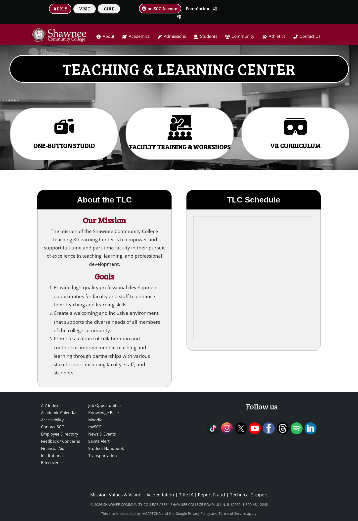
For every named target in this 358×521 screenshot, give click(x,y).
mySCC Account (160, 8)
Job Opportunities (105, 405)
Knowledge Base (103, 412)
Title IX (186, 495)
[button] (64, 134)
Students (208, 36)
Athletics (277, 36)
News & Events (102, 434)
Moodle (95, 420)
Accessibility (52, 420)
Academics (139, 36)
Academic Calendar (59, 412)
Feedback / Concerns (60, 441)
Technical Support (249, 495)
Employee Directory (59, 434)
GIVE (109, 9)
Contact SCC (52, 427)
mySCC (94, 427)
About (108, 36)
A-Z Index (49, 405)
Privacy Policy (199, 513)
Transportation (102, 455)
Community (242, 36)
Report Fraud (211, 495)
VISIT (84, 9)
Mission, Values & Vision (115, 495)
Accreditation (160, 495)
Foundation (197, 8)
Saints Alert (99, 441)
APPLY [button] (60, 9)
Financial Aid (52, 448)
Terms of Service (232, 513)
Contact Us (310, 36)
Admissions (175, 36)
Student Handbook (106, 448)
